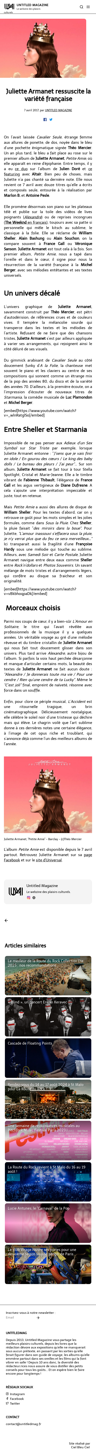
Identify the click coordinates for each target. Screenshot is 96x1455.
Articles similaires (25, 946)
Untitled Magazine (58, 110)
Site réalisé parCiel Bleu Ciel (79, 1445)
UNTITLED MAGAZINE (26, 8)
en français (25, 222)
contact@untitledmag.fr (23, 1424)
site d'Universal (49, 860)
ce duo (21, 169)
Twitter (13, 1403)
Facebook (15, 1399)
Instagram (15, 1394)
